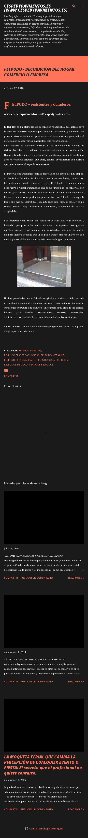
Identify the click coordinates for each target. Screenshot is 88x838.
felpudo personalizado (19, 359)
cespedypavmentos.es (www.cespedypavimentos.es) (35, 8)
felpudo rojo (45, 359)
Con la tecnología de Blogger (44, 828)
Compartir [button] (11, 376)
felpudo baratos (30, 350)
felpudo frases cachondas (21, 355)
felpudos (62, 359)
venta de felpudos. (41, 364)
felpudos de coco (16, 364)
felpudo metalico (52, 355)
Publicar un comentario (37, 577)
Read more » (76, 577)
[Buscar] (74, 6)
